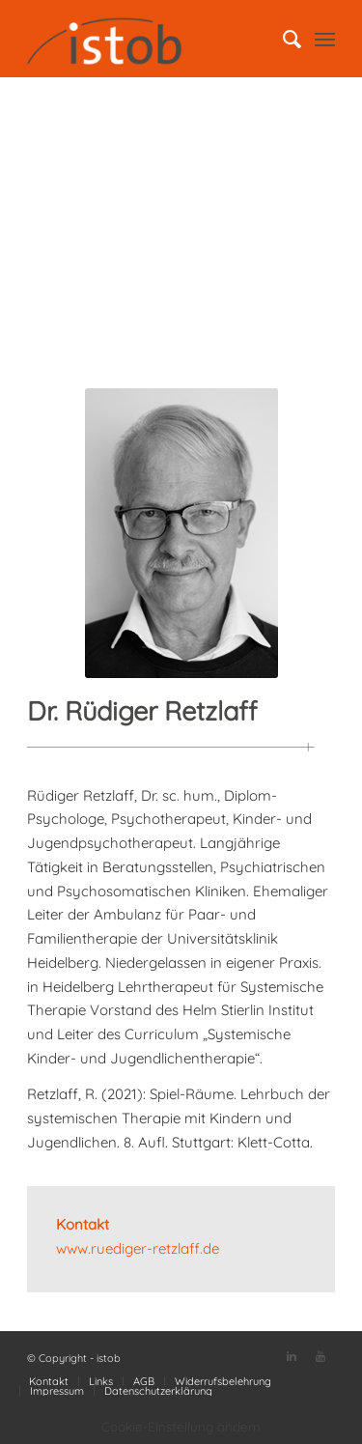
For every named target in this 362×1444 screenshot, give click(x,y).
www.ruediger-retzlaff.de (137, 1248)
